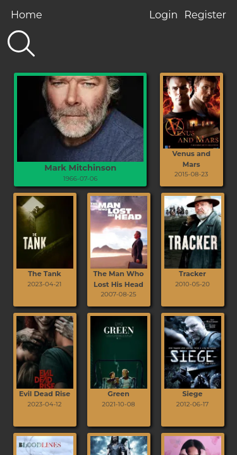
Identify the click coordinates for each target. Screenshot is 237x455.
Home (26, 15)
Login (163, 15)
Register (205, 15)
